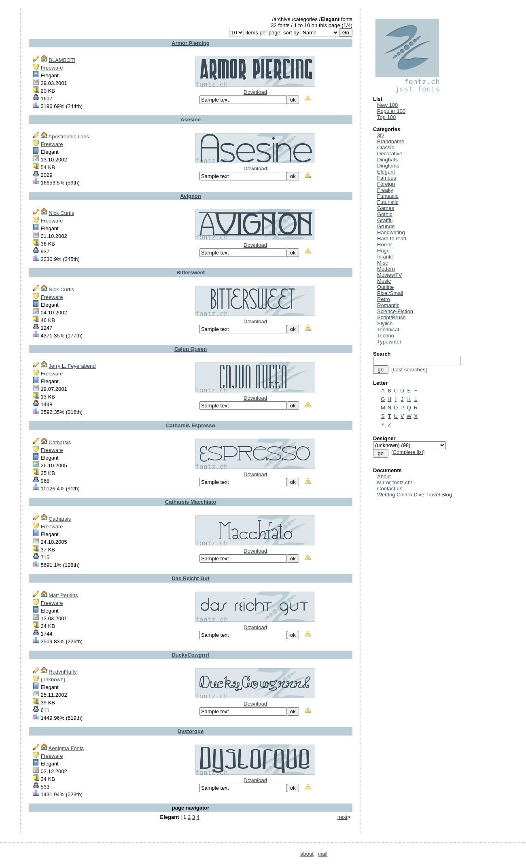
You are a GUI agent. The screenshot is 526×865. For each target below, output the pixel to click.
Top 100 (386, 117)
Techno (385, 336)
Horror (384, 245)
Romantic (388, 305)
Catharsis (60, 442)
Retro (383, 299)
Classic (385, 147)
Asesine (190, 120)
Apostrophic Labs (69, 137)
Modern (386, 269)
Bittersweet (190, 272)
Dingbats (387, 160)
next (342, 817)
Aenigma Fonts (66, 748)
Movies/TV (389, 275)
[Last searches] (409, 370)
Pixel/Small (390, 293)
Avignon (190, 196)
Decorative (389, 154)
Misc (382, 263)
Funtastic (388, 196)
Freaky (385, 190)
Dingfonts (388, 166)
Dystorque (191, 731)
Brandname (390, 141)
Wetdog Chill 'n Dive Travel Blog (414, 495)
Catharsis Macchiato (190, 502)
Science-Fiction (395, 311)
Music (384, 281)
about (307, 854)
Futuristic (388, 202)
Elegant (386, 172)
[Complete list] (407, 452)
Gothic (384, 214)
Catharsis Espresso (190, 425)
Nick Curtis (61, 213)
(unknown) (53, 679)
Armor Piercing (191, 43)
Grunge (385, 226)
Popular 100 (391, 111)
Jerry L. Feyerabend (72, 366)
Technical (388, 329)
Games (385, 208)
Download (255, 92)
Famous (386, 178)
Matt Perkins (63, 595)
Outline (385, 287)
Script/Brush (391, 317)
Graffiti (384, 220)
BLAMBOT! (62, 60)
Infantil (384, 257)
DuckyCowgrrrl (190, 655)
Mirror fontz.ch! (394, 482)
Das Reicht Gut (190, 578)
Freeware (52, 68)
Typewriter (389, 342)
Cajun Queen (190, 349)
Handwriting (391, 232)
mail (322, 854)
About (384, 476)
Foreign (386, 184)
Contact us (389, 489)
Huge (383, 251)
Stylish (384, 323)
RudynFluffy (62, 672)
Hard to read (391, 238)
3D (380, 135)
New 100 (387, 105)
